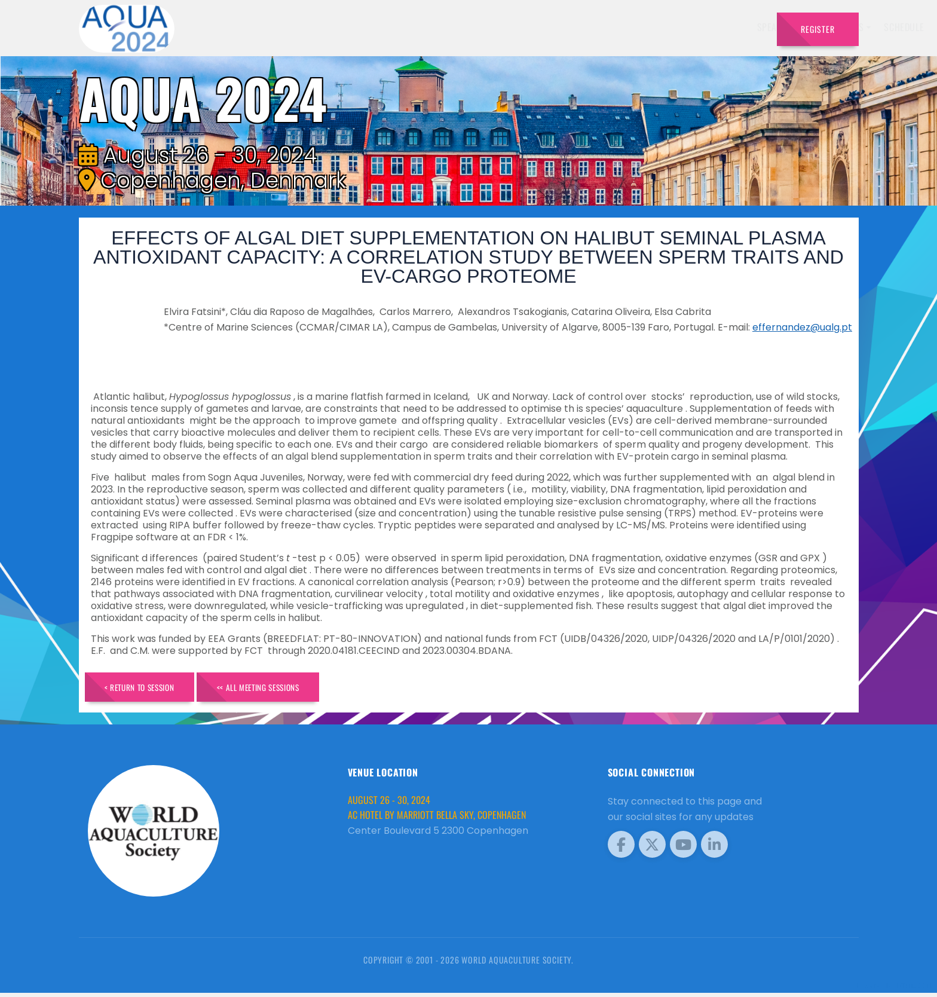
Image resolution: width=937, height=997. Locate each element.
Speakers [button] (448, 27)
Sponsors (629, 27)
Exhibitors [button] (511, 27)
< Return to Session (148, 689)
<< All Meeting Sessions (286, 689)
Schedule (575, 27)
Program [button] (683, 27)
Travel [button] (737, 27)
